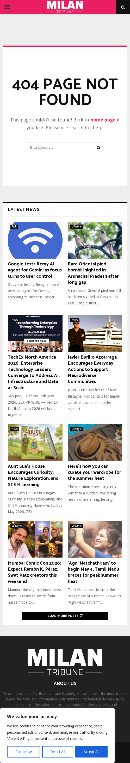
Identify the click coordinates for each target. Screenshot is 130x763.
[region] (57, 735)
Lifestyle (77, 226)
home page (102, 119)
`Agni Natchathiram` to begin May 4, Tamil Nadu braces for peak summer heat (93, 572)
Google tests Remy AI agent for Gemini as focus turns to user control (35, 270)
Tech (14, 226)
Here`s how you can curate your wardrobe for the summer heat (94, 473)
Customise (23, 752)
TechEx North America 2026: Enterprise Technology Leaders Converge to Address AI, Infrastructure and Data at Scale (34, 372)
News (15, 319)
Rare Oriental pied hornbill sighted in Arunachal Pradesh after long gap (93, 273)
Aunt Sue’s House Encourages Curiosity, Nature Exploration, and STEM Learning (33, 476)
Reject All (58, 752)
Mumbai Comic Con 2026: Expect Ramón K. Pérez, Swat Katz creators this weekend (34, 572)
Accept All (91, 752)
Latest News (23, 210)
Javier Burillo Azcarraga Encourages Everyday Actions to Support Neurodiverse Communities (92, 369)
